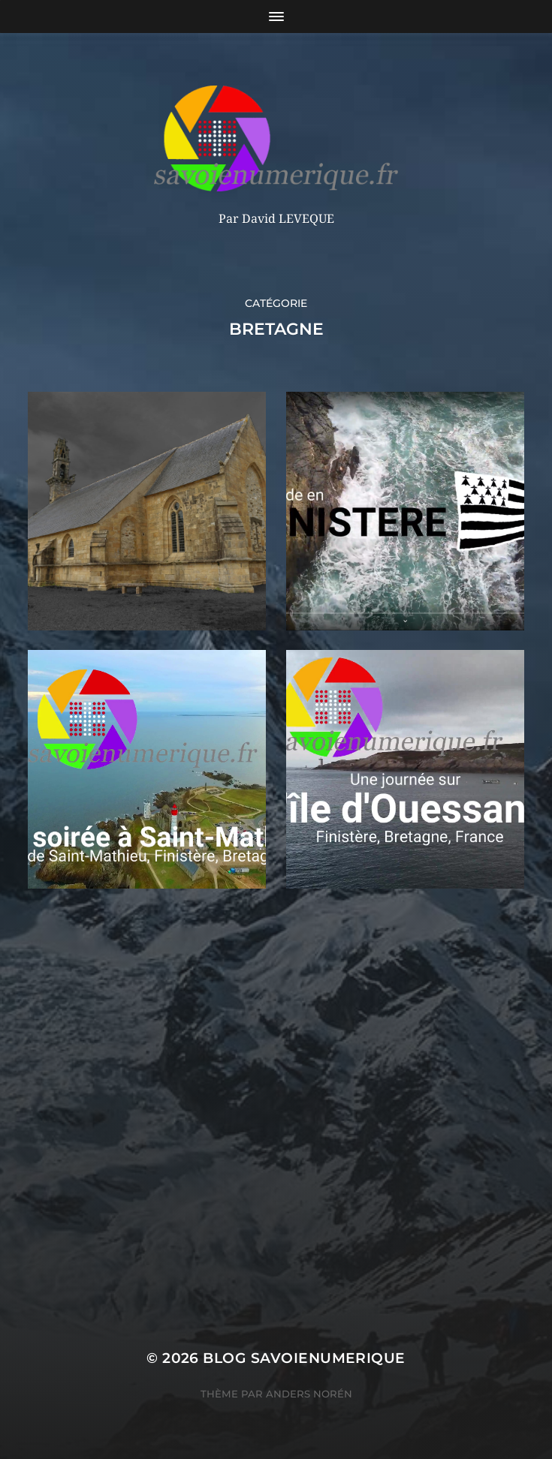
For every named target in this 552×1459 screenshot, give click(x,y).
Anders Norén (309, 1394)
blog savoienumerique (304, 1358)
